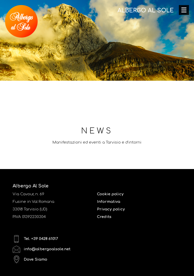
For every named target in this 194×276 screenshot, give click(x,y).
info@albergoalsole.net (41, 249)
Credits (104, 217)
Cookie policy (110, 194)
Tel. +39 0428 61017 (35, 239)
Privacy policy (111, 209)
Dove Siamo (30, 259)
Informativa (108, 202)
